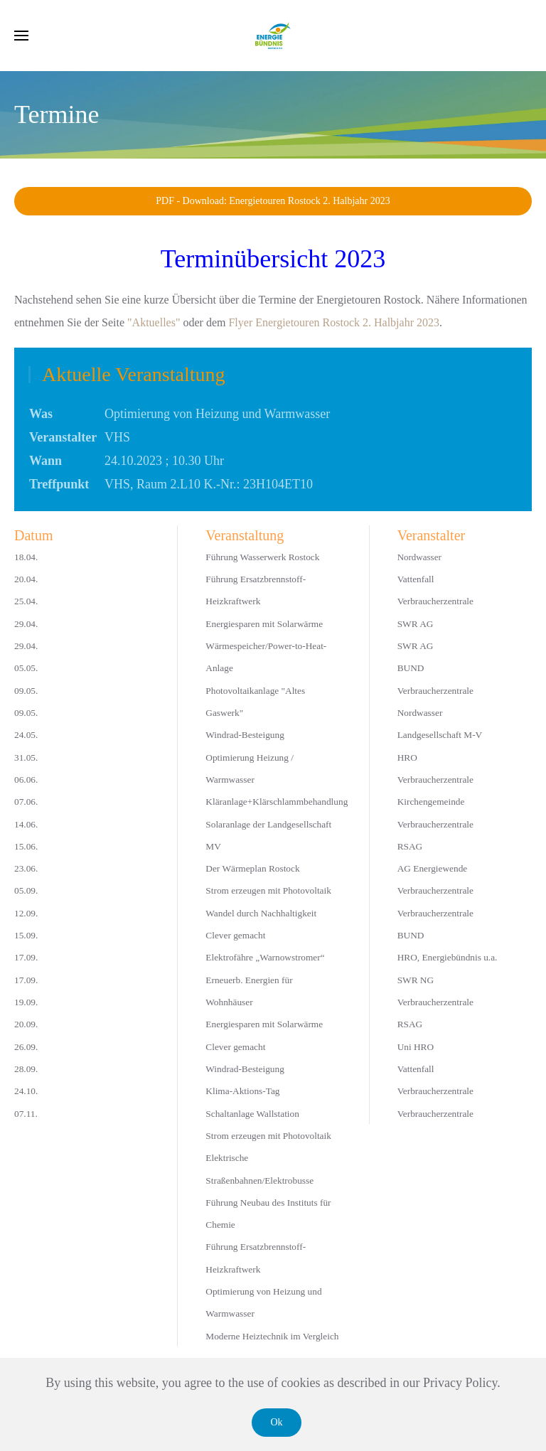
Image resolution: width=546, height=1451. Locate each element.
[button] (21, 35)
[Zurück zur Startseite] (273, 35)
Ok (276, 1422)
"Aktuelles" (153, 322)
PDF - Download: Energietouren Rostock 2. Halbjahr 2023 (273, 201)
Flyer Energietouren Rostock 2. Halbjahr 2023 (333, 322)
